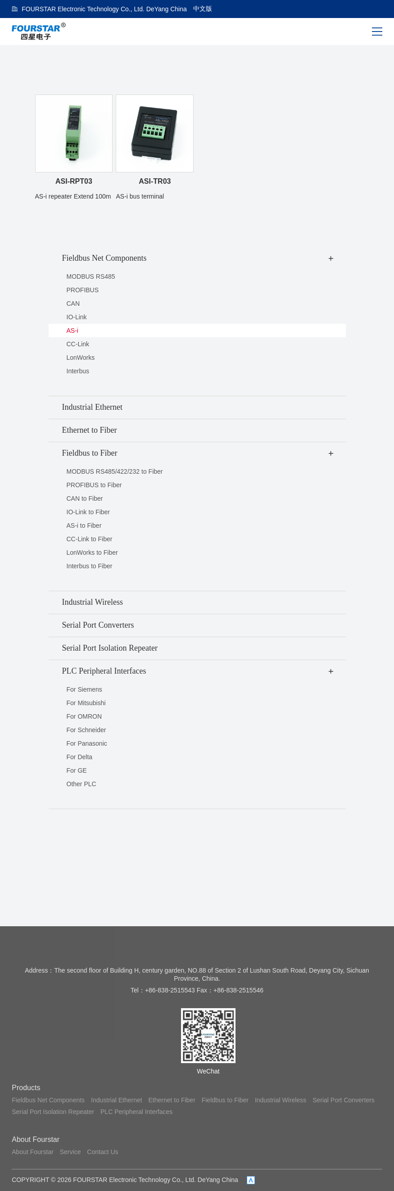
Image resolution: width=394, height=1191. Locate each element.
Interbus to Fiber (90, 566)
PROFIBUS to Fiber (94, 485)
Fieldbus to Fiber (225, 1100)
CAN (73, 303)
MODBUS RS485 (91, 276)
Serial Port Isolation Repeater (53, 1111)
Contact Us (102, 1151)
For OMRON (84, 716)
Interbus (78, 371)
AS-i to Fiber (84, 525)
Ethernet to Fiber (172, 1100)
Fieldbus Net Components (48, 1100)
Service (70, 1151)
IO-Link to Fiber (88, 512)
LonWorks (81, 357)
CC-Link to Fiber (90, 539)
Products (26, 1087)
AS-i (72, 330)
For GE (77, 770)
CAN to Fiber (85, 498)
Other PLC (81, 784)
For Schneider (86, 730)
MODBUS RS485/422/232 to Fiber (115, 471)
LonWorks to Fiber (92, 552)
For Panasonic (87, 743)
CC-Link (78, 344)
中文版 (202, 8)
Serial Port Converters (343, 1100)
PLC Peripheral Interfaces (136, 1111)
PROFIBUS (83, 290)
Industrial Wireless (280, 1100)
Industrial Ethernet (116, 1100)
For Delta (80, 757)
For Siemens (84, 689)
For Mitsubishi (86, 702)
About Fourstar (35, 1139)
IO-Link (77, 317)
